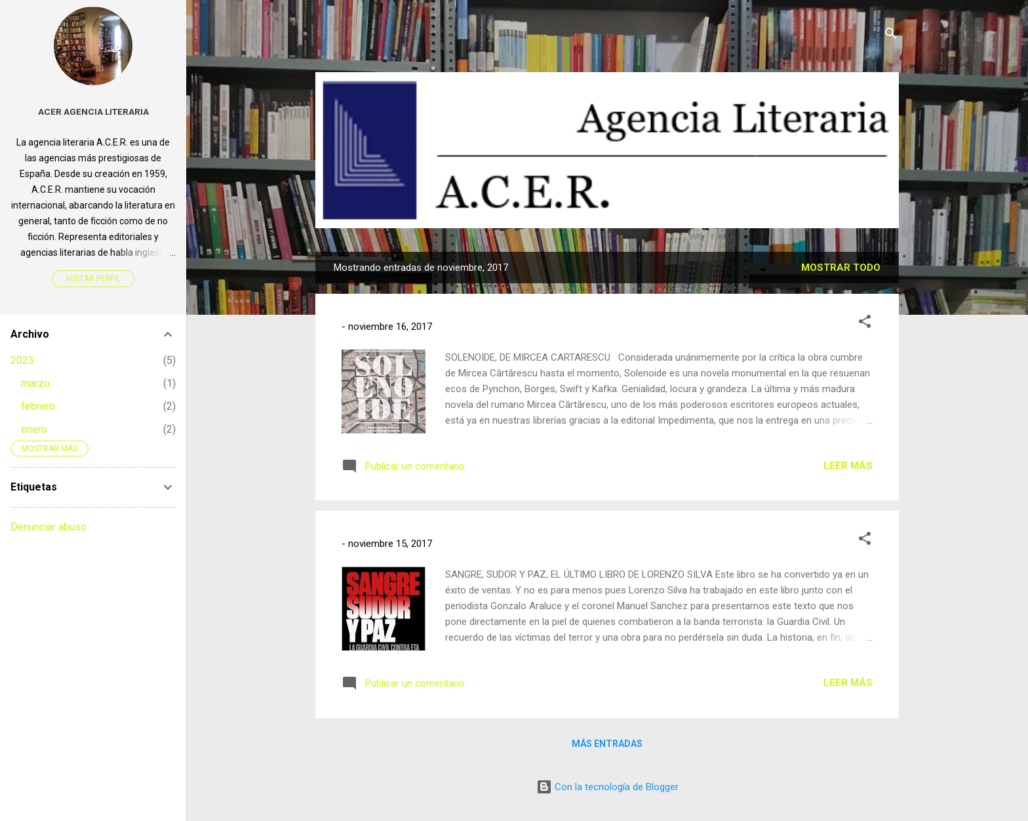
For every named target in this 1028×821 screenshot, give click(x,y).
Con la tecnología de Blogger (607, 787)
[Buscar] (891, 36)
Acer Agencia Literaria (93, 111)
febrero (38, 406)
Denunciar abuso (48, 527)
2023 (22, 360)
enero (34, 429)
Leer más (848, 465)
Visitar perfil (93, 278)
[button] (865, 323)
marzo (35, 383)
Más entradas (607, 743)
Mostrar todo (840, 267)
